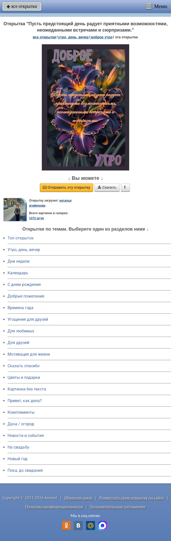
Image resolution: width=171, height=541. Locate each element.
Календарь (18, 272)
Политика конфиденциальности (54, 506)
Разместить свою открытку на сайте (131, 498)
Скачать (107, 187)
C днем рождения (24, 284)
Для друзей (18, 342)
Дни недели (18, 261)
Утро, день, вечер (24, 249)
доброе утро (102, 37)
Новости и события (26, 435)
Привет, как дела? (25, 400)
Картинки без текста (27, 389)
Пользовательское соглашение (118, 506)
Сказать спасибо (24, 365)
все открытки (22, 6)
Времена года (20, 307)
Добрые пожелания (26, 296)
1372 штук (36, 218)
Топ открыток (21, 238)
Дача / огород (21, 424)
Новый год (17, 458)
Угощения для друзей (28, 319)
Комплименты (21, 412)
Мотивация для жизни (29, 354)
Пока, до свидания (25, 470)
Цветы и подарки (24, 377)
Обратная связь (78, 498)
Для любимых (21, 331)
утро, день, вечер (73, 37)
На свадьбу (18, 447)
